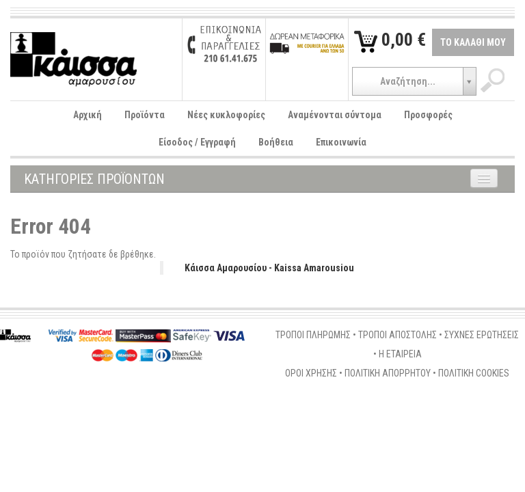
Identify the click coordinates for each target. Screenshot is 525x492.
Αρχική (87, 114)
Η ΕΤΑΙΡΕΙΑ (400, 353)
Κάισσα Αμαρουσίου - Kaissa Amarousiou (269, 267)
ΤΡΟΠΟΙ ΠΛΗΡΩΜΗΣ (313, 334)
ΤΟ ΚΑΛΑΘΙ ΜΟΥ (473, 42)
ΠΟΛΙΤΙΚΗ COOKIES (473, 373)
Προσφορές (428, 114)
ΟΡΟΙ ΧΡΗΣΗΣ (311, 373)
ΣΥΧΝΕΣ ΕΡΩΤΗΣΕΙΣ (481, 334)
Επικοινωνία (341, 142)
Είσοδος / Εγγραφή (197, 142)
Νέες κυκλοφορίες (226, 114)
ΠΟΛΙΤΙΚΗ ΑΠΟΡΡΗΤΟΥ (388, 373)
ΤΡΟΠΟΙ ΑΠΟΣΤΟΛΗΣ (397, 334)
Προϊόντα (144, 114)
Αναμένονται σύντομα (334, 114)
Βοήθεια (275, 142)
